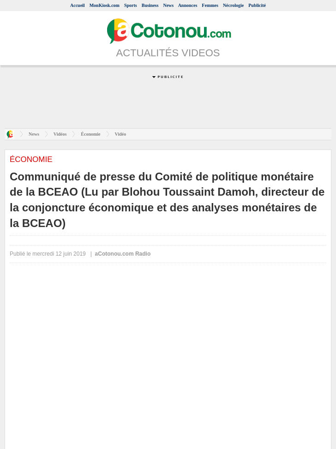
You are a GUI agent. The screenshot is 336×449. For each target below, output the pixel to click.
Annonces (188, 5)
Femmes (210, 5)
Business (150, 5)
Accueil (77, 5)
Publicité (257, 5)
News (168, 5)
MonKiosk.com (105, 5)
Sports (130, 5)
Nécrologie (233, 5)
